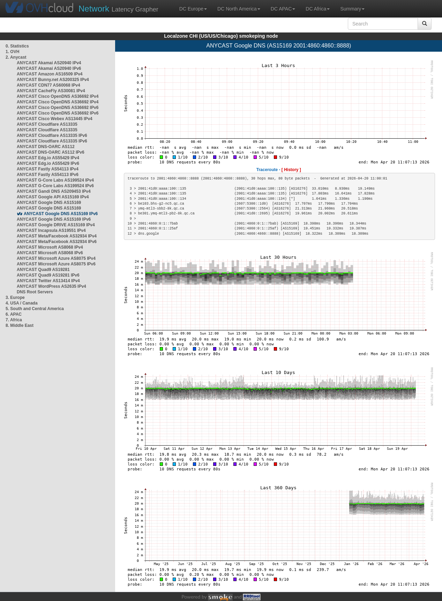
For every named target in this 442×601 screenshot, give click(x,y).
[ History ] (291, 169)
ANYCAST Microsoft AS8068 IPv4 (50, 247)
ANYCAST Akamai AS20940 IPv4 (49, 62)
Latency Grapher (118, 8)
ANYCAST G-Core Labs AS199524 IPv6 (55, 185)
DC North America (238, 9)
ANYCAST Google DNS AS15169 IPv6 (61, 213)
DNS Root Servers (35, 291)
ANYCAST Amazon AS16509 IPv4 (50, 74)
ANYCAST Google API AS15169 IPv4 (53, 197)
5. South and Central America (35, 308)
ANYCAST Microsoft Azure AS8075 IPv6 (56, 264)
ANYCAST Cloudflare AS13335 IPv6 (52, 135)
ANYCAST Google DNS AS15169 (49, 202)
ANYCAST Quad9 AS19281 (43, 269)
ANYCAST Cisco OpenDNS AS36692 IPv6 (57, 107)
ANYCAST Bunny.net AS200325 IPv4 (53, 79)
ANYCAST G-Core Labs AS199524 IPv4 (55, 180)
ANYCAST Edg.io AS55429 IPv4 (48, 157)
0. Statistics (17, 46)
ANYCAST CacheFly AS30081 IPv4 (51, 90)
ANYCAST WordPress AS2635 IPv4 (51, 286)
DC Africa (318, 9)
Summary (352, 9)
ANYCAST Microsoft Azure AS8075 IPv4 (56, 258)
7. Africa (14, 319)
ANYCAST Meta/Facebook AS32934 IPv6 (57, 241)
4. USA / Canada (22, 303)
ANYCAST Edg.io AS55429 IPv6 (48, 163)
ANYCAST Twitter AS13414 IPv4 (48, 280)
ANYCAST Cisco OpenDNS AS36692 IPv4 (57, 96)
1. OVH (12, 51)
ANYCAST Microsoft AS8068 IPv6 (50, 252)
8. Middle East (19, 325)
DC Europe (193, 9)
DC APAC (283, 9)
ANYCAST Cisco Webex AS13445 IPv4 (54, 118)
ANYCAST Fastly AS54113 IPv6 (47, 174)
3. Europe (15, 297)
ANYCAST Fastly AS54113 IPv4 (47, 169)
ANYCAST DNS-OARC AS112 (46, 146)
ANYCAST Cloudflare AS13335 (47, 124)
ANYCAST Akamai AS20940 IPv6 (49, 68)
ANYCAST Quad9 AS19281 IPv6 (48, 275)
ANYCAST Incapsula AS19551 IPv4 (51, 230)
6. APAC (14, 314)
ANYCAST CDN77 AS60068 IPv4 (48, 85)
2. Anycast (16, 57)
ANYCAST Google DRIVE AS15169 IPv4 (56, 224)
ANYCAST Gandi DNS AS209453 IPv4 (54, 191)
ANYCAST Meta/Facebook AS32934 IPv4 (57, 236)
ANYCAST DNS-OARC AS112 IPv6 (50, 152)
